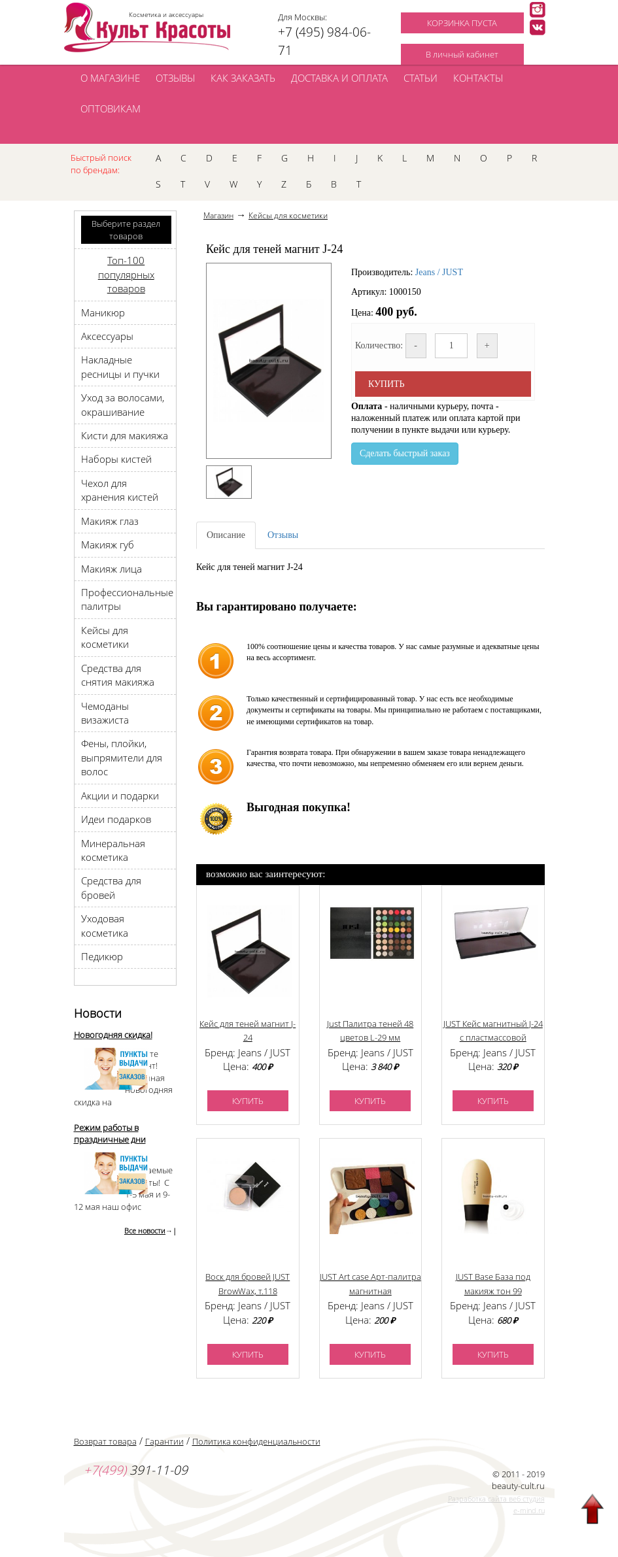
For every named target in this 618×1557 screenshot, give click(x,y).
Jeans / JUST (439, 272)
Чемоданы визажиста (105, 712)
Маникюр (103, 312)
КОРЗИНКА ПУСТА (462, 23)
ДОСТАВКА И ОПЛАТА (339, 77)
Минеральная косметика (113, 850)
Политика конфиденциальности (256, 1441)
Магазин (218, 215)
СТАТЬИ (420, 77)
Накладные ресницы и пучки (120, 366)
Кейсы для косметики (105, 637)
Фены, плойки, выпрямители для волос (121, 757)
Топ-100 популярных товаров (126, 274)
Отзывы (282, 535)
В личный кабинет (462, 54)
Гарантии (164, 1441)
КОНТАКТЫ (478, 77)
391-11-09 (136, 1470)
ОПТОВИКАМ (110, 108)
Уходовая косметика (104, 925)
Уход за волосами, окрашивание (122, 404)
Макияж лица (111, 568)
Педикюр (102, 956)
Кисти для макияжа (124, 435)
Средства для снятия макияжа (117, 674)
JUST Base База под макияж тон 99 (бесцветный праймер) (492, 1291)
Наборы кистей (116, 458)
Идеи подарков (116, 819)
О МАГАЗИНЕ (110, 77)
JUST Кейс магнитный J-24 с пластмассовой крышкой (493, 1038)
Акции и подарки (120, 795)
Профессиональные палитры (127, 599)
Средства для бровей (111, 887)
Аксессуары (107, 336)
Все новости (144, 1230)
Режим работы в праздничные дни (110, 1134)
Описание (226, 535)
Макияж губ (107, 544)
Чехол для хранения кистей (119, 490)
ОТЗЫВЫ (175, 77)
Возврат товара (105, 1441)
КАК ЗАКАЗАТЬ (243, 77)
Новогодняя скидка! (113, 1035)
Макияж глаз (110, 520)
